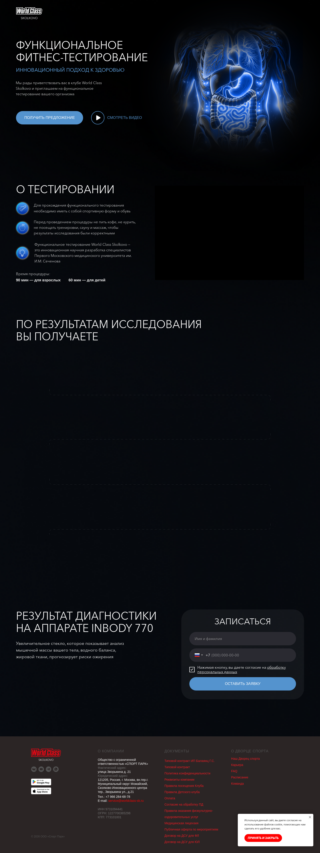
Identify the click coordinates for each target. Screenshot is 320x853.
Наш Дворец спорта (245, 758)
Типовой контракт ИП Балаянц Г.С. (189, 761)
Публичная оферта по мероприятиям (191, 829)
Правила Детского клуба (182, 792)
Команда (237, 783)
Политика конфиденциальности (187, 773)
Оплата (169, 798)
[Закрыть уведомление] (310, 817)
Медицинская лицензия (181, 823)
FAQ (234, 771)
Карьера (237, 765)
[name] (242, 638)
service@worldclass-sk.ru (126, 800)
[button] (97, 117)
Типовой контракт (177, 767)
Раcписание (239, 777)
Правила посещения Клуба (184, 786)
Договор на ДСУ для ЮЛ (182, 842)
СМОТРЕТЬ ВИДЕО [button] (124, 118)
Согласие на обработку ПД (183, 804)
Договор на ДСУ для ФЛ (181, 835)
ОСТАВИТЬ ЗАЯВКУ (242, 684)
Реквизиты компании (179, 779)
